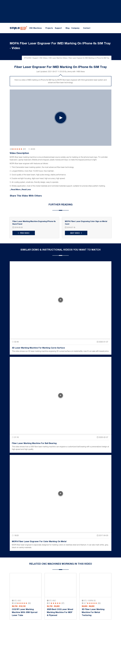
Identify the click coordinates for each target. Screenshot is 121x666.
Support (58, 28)
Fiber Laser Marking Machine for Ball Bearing (34, 443)
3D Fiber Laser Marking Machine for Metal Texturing (93, 612)
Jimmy (69, 71)
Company (75, 28)
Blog (67, 28)
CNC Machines (35, 28)
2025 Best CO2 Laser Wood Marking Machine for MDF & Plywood (60, 612)
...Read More (15, 189)
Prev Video (24, 233)
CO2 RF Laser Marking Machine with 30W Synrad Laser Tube (24, 612)
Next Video (74, 233)
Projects (49, 28)
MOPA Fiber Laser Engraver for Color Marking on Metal (39, 541)
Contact (86, 28)
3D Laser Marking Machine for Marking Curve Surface (38, 347)
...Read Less (25, 189)
